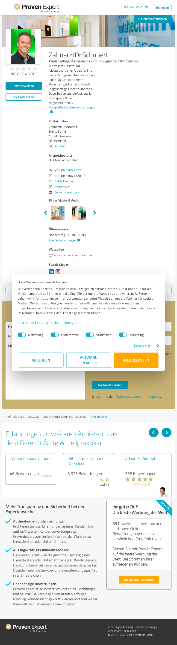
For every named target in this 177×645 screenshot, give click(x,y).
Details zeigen (142, 345)
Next (94, 213)
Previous (45, 213)
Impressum (27, 322)
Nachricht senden (110, 385)
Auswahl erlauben (88, 360)
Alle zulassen (136, 360)
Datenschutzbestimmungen (58, 322)
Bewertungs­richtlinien (119, 627)
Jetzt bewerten (24, 86)
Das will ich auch (135, 6)
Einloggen (162, 7)
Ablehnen (41, 360)
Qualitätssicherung (144, 627)
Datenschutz (113, 631)
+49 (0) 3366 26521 (69, 170)
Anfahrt (60, 146)
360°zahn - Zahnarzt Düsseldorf (86, 460)
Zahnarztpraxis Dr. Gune (30, 458)
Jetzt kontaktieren (153, 19)
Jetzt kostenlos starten (139, 579)
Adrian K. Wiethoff (141, 458)
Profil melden (98, 416)
